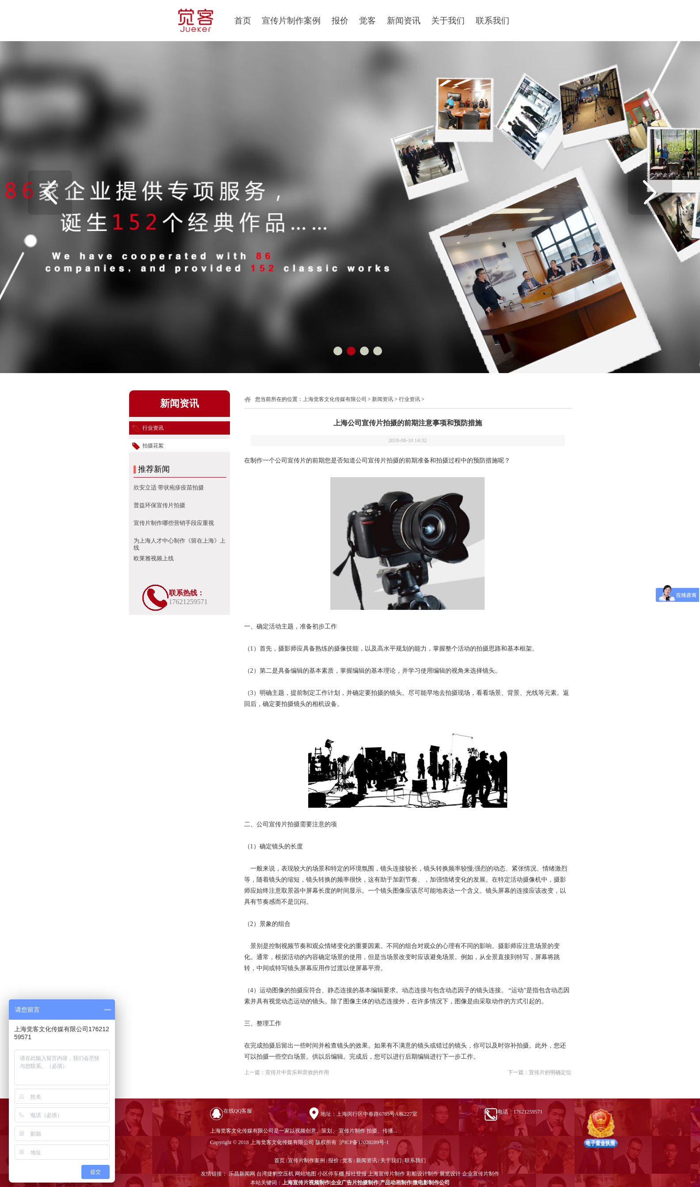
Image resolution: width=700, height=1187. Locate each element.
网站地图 (305, 1174)
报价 (340, 20)
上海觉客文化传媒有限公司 (335, 399)
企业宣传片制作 (480, 1174)
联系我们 (492, 20)
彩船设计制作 (422, 1174)
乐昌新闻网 (242, 1174)
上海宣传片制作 (386, 1174)
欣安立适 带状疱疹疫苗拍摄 (169, 487)
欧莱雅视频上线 (154, 558)
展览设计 (450, 1174)
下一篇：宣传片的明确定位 (539, 1072)
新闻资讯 (404, 20)
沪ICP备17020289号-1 (363, 1142)
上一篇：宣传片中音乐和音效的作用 (286, 1072)
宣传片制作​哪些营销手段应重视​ (174, 523)
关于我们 (448, 20)
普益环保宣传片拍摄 (159, 505)
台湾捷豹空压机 (275, 1174)
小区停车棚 (330, 1174)
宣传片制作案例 (291, 20)
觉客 (367, 20)
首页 (242, 20)
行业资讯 (409, 399)
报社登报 (356, 1174)
